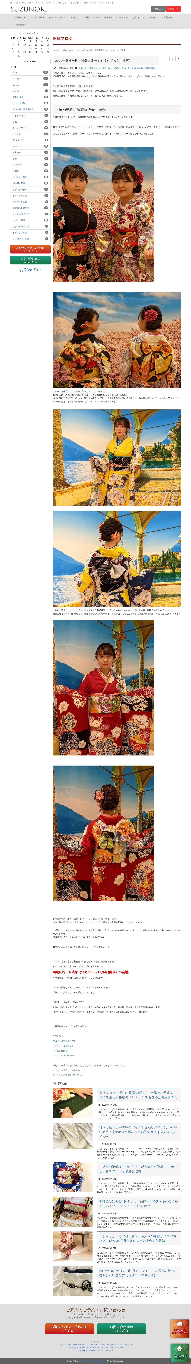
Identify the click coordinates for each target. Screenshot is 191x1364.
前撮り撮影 (18, 97)
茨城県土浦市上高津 (64, 1041)
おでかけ (17, 146)
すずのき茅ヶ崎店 (21, 239)
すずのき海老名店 (21, 226)
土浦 (70, 1075)
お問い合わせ (82, 1351)
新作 (74, 1075)
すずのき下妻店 (20, 189)
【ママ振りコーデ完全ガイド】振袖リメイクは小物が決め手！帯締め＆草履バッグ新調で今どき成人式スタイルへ (138, 1132)
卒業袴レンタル (91, 17)
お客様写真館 (166, 17)
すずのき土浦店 (20, 177)
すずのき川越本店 (21, 208)
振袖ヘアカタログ (96, 1348)
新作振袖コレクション (115, 17)
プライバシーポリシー (105, 1351)
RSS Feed (30, 61)
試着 (65, 1075)
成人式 (16, 85)
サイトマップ (95, 1342)
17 (25, 48)
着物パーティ (19, 140)
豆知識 (16, 171)
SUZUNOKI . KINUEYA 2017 (92, 1361)
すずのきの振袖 (57, 17)
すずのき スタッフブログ (143, 17)
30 (19, 55)
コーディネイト (20, 128)
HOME (56, 50)
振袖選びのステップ (79, 1345)
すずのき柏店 (19, 220)
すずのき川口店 (20, 195)
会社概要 (92, 1351)
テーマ (13, 67)
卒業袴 (16, 91)
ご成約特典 (93, 1345)
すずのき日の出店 (21, 214)
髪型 (15, 158)
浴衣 (15, 122)
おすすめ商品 (19, 115)
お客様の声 (20, 25)
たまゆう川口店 (20, 202)
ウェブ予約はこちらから (68, 1070)
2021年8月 (30, 33)
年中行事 (17, 165)
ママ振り (74, 17)
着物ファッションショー (114, 1348)
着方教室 (17, 152)
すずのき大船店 (20, 232)
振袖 (15, 72)
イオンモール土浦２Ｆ (63, 1046)
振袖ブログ (68, 50)
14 (48, 45)
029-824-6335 (67, 1055)
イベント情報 (37, 17)
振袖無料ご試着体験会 (23, 109)
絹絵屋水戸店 (19, 183)
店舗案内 (20, 17)
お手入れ (17, 134)
